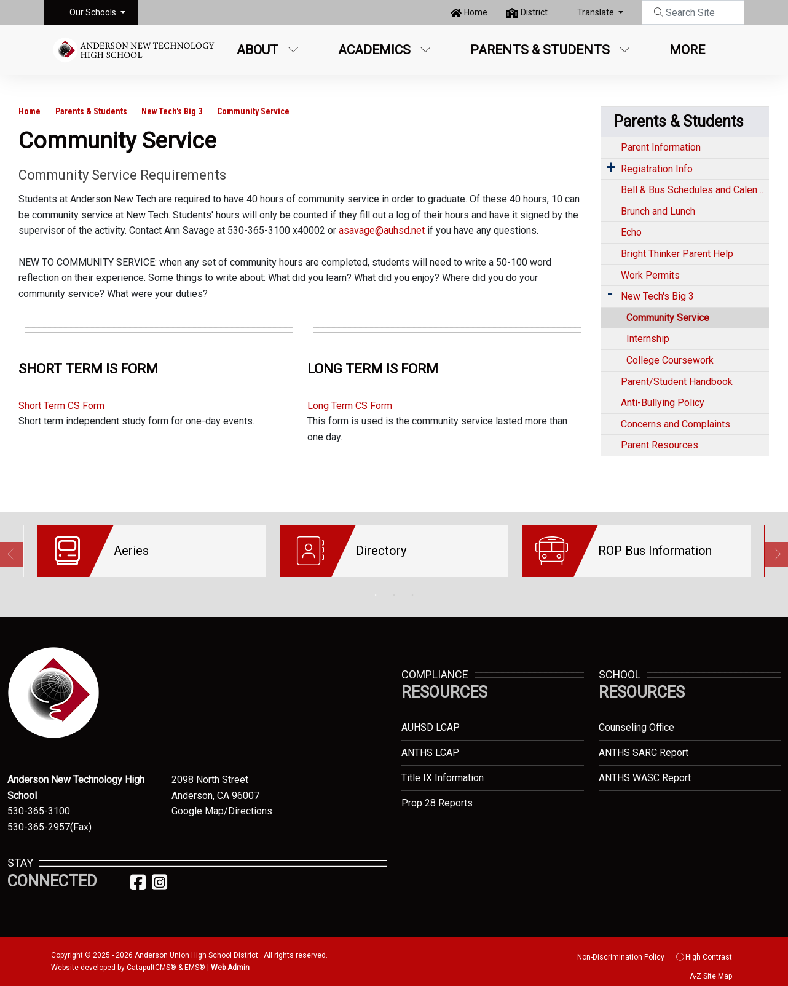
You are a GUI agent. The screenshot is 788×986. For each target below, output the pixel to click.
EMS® (194, 958)
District (534, 12)
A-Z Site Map (704, 967)
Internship (647, 338)
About (268, 49)
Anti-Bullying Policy (662, 402)
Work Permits (650, 275)
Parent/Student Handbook (677, 382)
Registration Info (657, 169)
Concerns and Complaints (675, 424)
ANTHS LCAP (430, 743)
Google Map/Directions (221, 802)
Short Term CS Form (61, 405)
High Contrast (708, 948)
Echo (631, 232)
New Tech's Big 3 (171, 111)
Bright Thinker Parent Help (677, 254)
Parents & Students (550, 49)
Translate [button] (596, 12)
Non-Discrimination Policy (614, 948)
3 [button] (412, 586)
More (693, 49)
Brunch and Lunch (658, 211)
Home (475, 12)
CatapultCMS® (151, 958)
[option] (152, 551)
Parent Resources (659, 445)
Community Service (253, 111)
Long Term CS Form (349, 405)
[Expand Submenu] (610, 168)
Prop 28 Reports (437, 794)
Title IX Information (442, 768)
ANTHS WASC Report (645, 768)
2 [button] (394, 586)
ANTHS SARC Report (643, 743)
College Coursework (670, 360)
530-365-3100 (38, 802)
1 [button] (375, 586)
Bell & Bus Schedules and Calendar (695, 190)
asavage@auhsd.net (382, 230)
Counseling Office (636, 718)
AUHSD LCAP (430, 718)
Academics (384, 49)
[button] (97, 12)
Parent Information (661, 147)
